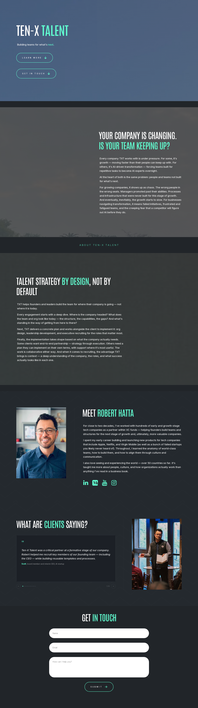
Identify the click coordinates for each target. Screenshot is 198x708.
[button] (34, 58)
